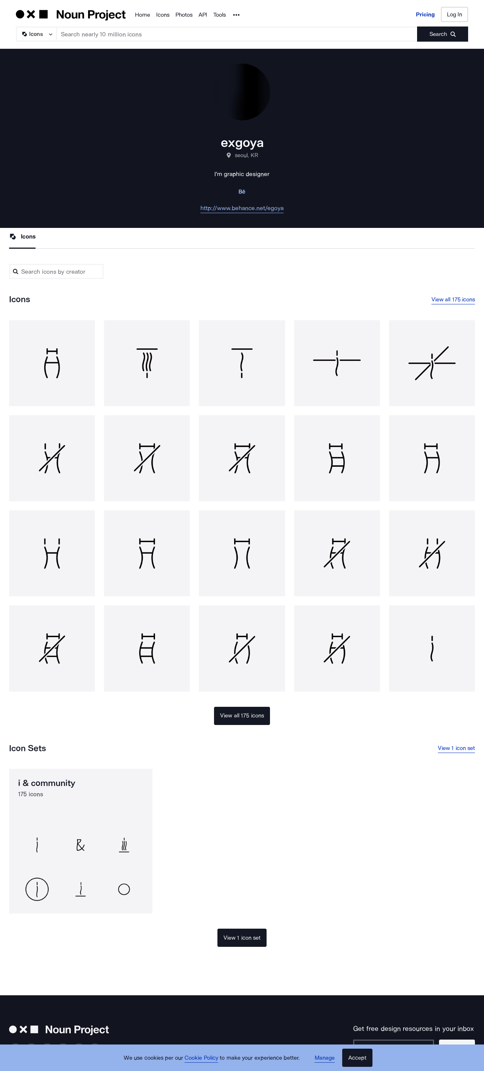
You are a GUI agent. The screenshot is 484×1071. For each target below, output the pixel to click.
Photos (183, 14)
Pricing (425, 14)
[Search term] (237, 34)
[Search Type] (36, 34)
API (203, 14)
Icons (162, 14)
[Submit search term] (442, 34)
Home (142, 14)
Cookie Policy (201, 1057)
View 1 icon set (456, 748)
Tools (219, 14)
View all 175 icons (453, 299)
